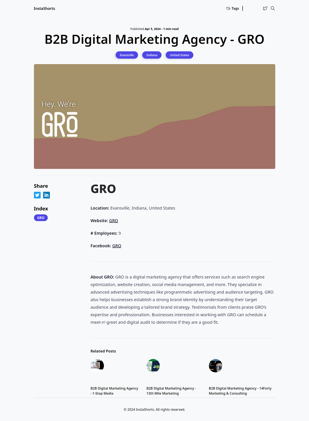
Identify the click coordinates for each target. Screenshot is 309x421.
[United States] (179, 54)
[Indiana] (152, 54)
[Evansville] (127, 54)
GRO (41, 217)
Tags (232, 8)
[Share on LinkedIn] (46, 195)
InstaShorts (44, 8)
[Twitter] (265, 8)
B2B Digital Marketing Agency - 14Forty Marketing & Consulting (240, 391)
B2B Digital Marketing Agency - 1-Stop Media (114, 391)
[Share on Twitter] (37, 195)
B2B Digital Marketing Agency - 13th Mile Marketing (171, 391)
